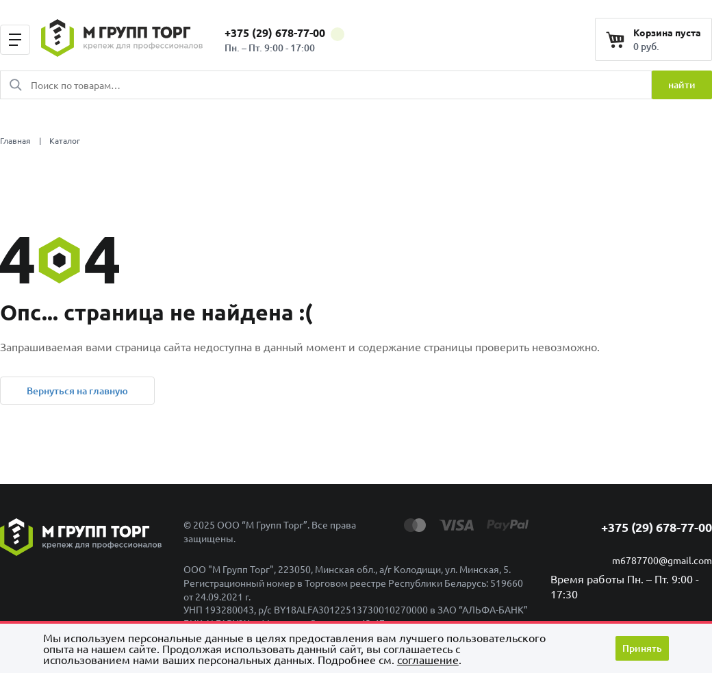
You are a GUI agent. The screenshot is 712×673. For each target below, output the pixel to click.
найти (682, 84)
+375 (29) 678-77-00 (284, 32)
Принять (642, 648)
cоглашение (428, 659)
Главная (15, 140)
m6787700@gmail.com (662, 560)
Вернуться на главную (77, 390)
